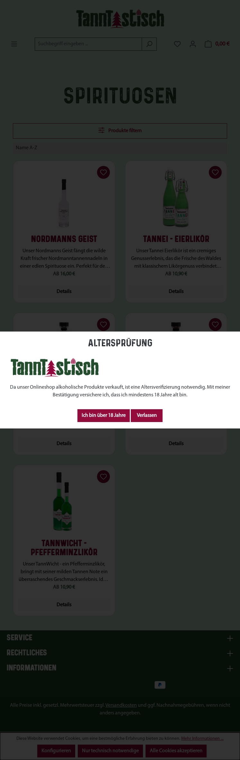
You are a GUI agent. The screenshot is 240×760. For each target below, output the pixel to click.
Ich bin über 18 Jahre (104, 415)
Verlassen (147, 415)
